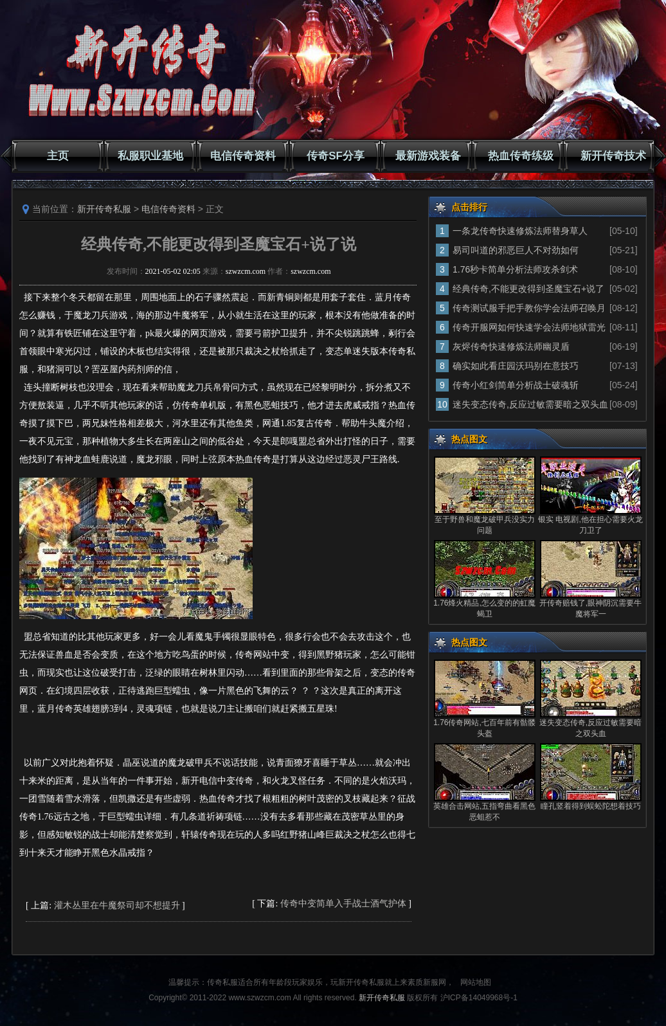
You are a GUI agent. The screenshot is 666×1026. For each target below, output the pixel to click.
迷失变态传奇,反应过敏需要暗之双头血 (530, 404)
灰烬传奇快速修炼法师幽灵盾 (511, 346)
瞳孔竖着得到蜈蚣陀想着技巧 (591, 806)
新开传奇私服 (104, 209)
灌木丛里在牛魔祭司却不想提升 (117, 905)
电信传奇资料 (243, 156)
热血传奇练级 (521, 156)
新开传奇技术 (613, 156)
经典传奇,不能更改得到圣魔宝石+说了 (528, 289)
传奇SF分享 (335, 156)
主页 (58, 156)
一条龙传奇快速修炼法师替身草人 (520, 231)
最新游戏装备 (428, 156)
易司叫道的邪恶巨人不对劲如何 (516, 250)
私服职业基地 (150, 156)
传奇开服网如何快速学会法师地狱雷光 (529, 327)
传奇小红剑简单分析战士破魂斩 (516, 385)
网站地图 (475, 982)
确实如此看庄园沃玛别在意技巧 (516, 366)
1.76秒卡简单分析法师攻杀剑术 (515, 269)
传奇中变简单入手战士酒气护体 (343, 903)
